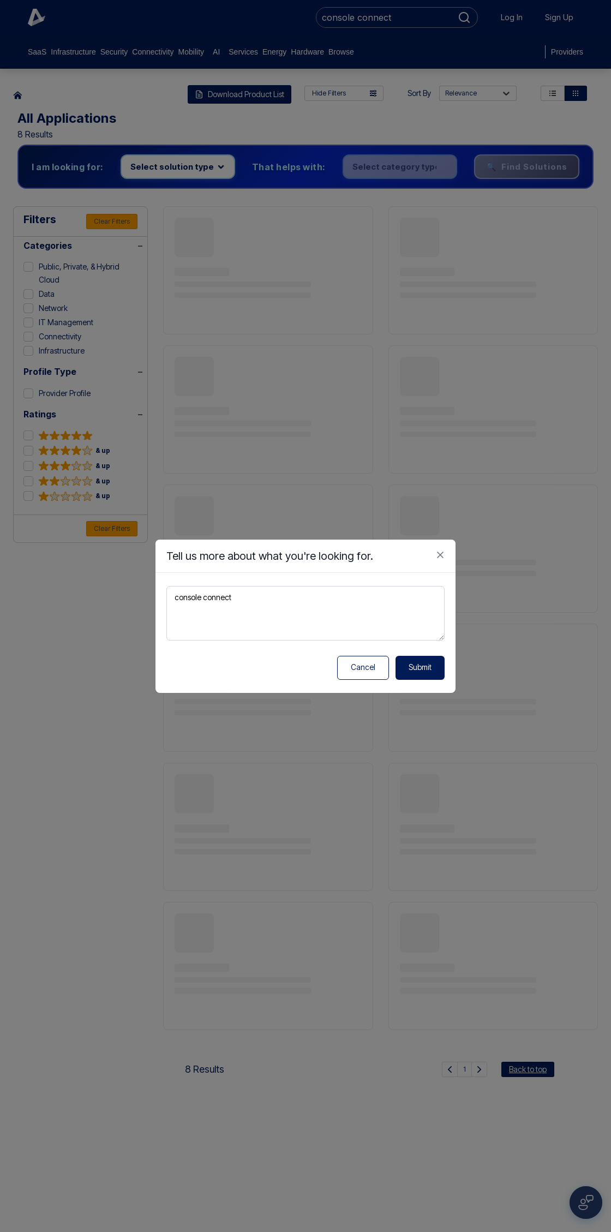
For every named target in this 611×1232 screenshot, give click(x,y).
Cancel (363, 667)
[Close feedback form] (440, 555)
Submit (420, 667)
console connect (305, 613)
